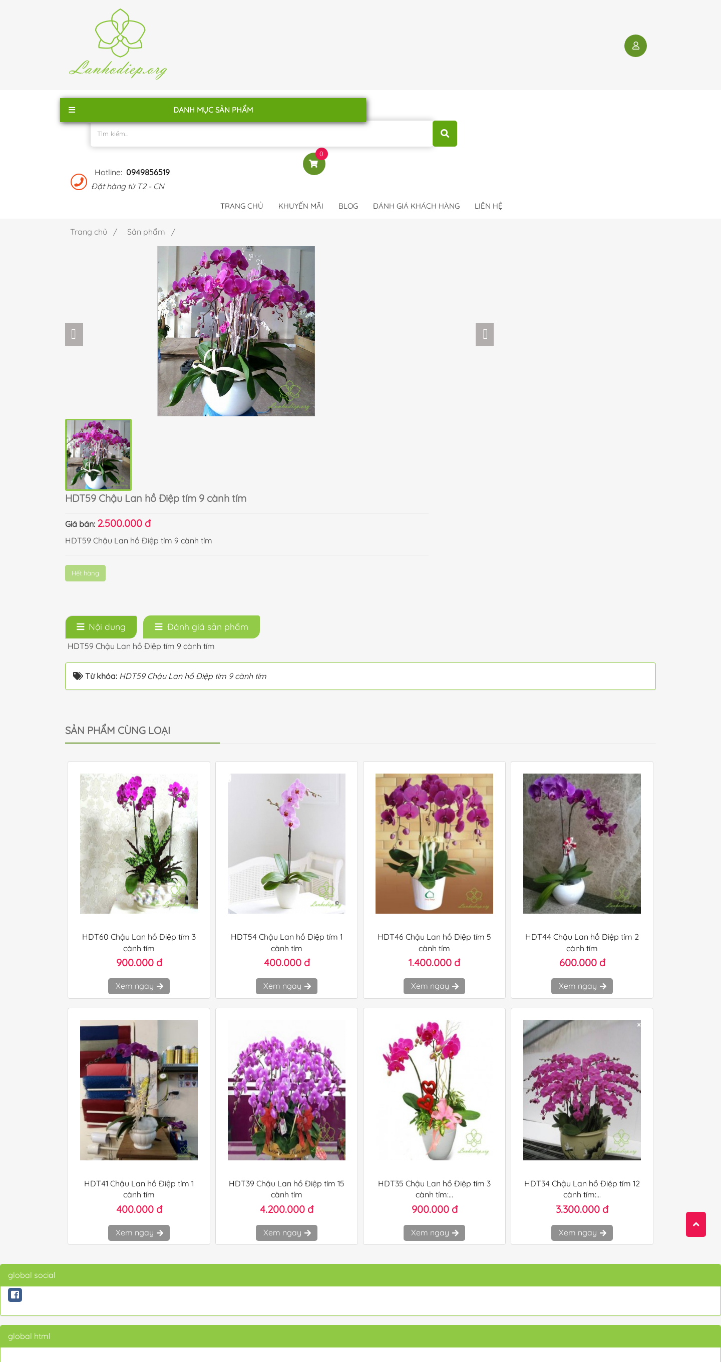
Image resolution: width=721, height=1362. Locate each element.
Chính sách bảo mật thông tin (277, 1228)
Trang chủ (86, 1213)
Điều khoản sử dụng (262, 1213)
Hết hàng (433, 225)
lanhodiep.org (171, 1345)
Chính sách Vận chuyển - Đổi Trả (282, 1243)
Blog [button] (348, 102)
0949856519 (541, 36)
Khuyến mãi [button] (300, 102)
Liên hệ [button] (489, 102)
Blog (77, 1243)
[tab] (101, 406)
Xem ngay (139, 765)
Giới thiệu (85, 1228)
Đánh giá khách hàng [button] (416, 102)
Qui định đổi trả (254, 1288)
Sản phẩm (86, 1273)
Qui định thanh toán (262, 1273)
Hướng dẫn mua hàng (265, 1258)
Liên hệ (81, 1258)
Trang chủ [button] (241, 102)
